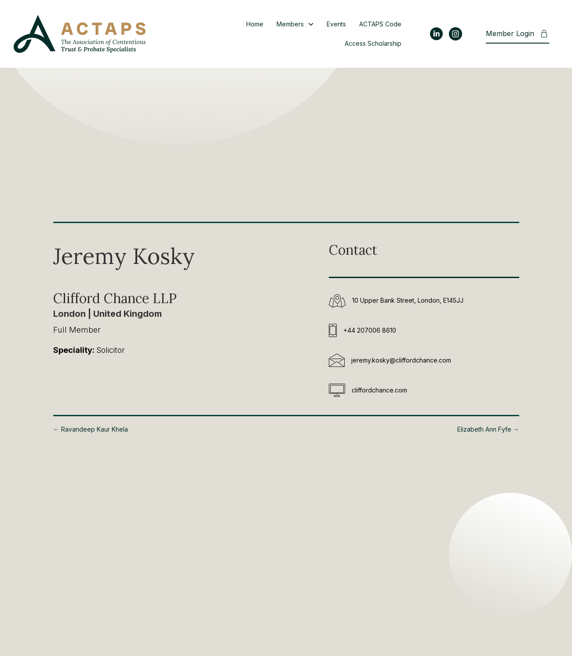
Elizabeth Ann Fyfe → (488, 429)
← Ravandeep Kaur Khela (90, 429)
